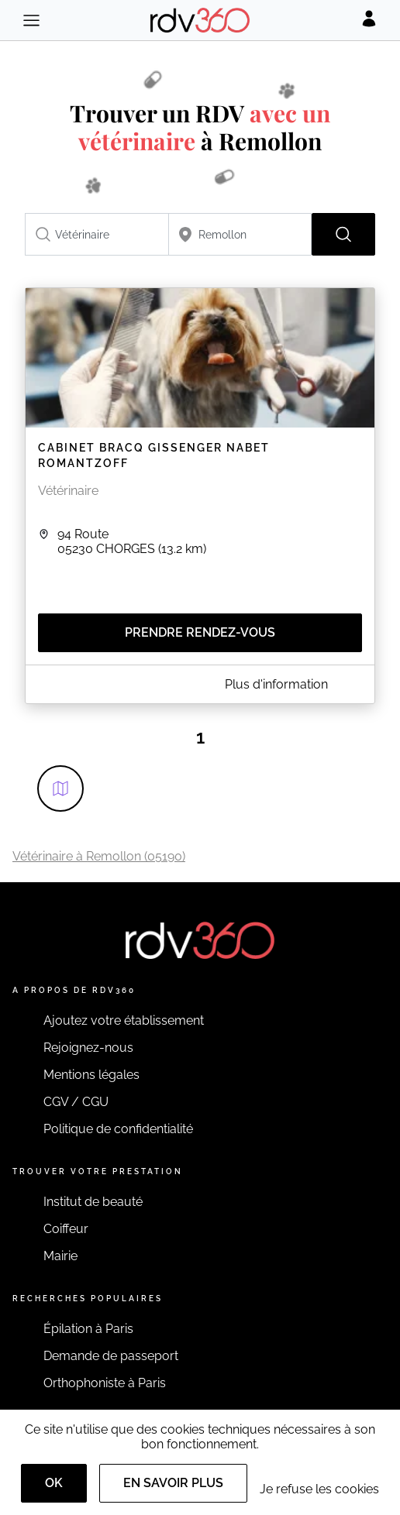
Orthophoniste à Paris (104, 1383)
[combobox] (97, 234)
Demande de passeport (110, 1355)
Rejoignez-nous (88, 1047)
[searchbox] (97, 234)
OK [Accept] (54, 1482)
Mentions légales (91, 1074)
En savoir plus (173, 1482)
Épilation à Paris (88, 1328)
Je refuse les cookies (319, 1489)
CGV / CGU (76, 1101)
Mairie (60, 1256)
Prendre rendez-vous (200, 632)
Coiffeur (65, 1228)
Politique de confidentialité (118, 1129)
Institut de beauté (93, 1201)
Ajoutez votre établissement (123, 1020)
